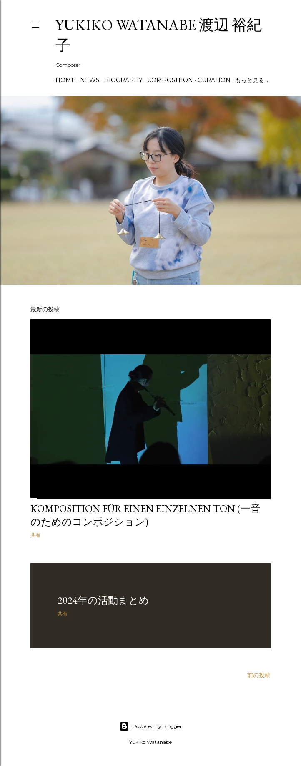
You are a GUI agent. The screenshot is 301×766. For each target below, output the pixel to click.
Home (65, 80)
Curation (214, 80)
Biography (123, 80)
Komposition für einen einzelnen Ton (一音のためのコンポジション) (145, 515)
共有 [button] (35, 535)
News (90, 80)
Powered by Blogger (150, 726)
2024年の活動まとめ (103, 600)
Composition (170, 80)
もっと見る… (251, 80)
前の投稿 (259, 675)
